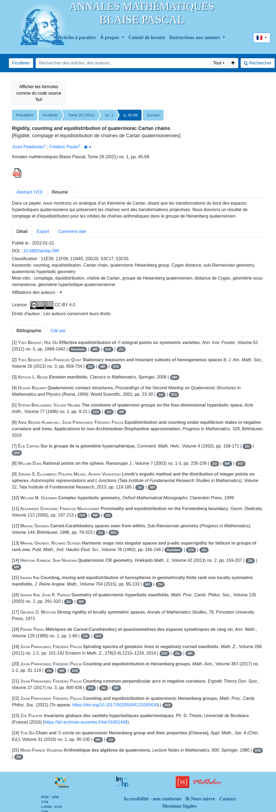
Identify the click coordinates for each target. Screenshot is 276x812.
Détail (21, 231)
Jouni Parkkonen (28, 146)
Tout (217, 63)
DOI (108, 349)
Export (43, 231)
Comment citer (72, 231)
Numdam (78, 349)
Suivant (153, 115)
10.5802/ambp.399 (41, 251)
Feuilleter (21, 63)
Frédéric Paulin (63, 146)
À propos (110, 37)
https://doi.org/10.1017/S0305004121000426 (115, 705)
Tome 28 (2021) (81, 115)
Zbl (121, 349)
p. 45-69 (130, 115)
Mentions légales (179, 806)
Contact (227, 798)
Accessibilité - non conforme (152, 798)
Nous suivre (200, 798)
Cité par (58, 330)
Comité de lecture (147, 37)
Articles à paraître (77, 37)
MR (95, 349)
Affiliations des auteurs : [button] (37, 292)
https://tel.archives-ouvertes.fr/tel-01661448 (85, 722)
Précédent (24, 115)
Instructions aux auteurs (195, 37)
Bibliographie (29, 330)
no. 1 (109, 115)
